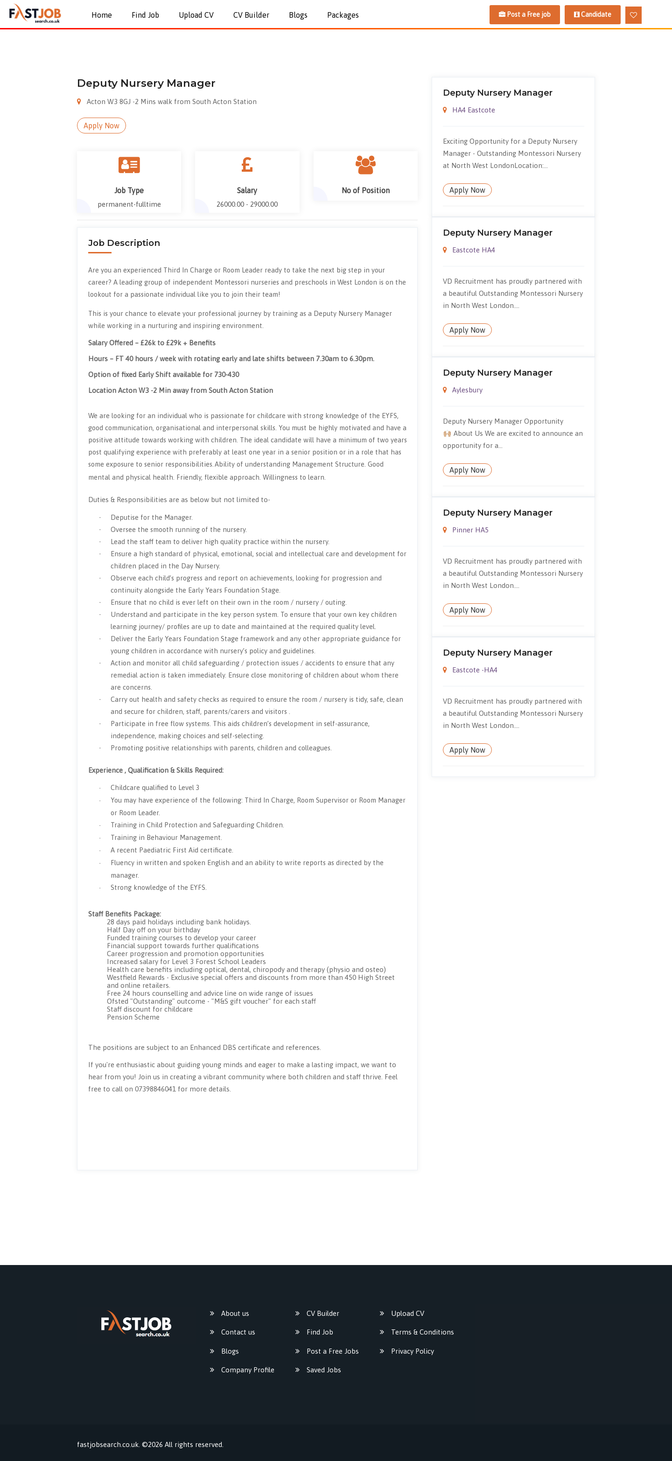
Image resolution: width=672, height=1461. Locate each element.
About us (235, 1313)
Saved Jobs (324, 1370)
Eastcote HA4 (469, 250)
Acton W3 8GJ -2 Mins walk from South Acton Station (167, 101)
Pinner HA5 (466, 530)
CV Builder (251, 15)
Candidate (592, 14)
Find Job (145, 15)
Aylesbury (463, 390)
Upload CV (196, 15)
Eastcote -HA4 (470, 670)
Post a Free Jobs (333, 1351)
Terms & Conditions (422, 1332)
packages (343, 15)
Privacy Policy (412, 1351)
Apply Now (101, 125)
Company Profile (247, 1370)
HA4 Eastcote (469, 110)
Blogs (298, 15)
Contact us (238, 1332)
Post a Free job (525, 14)
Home (101, 15)
